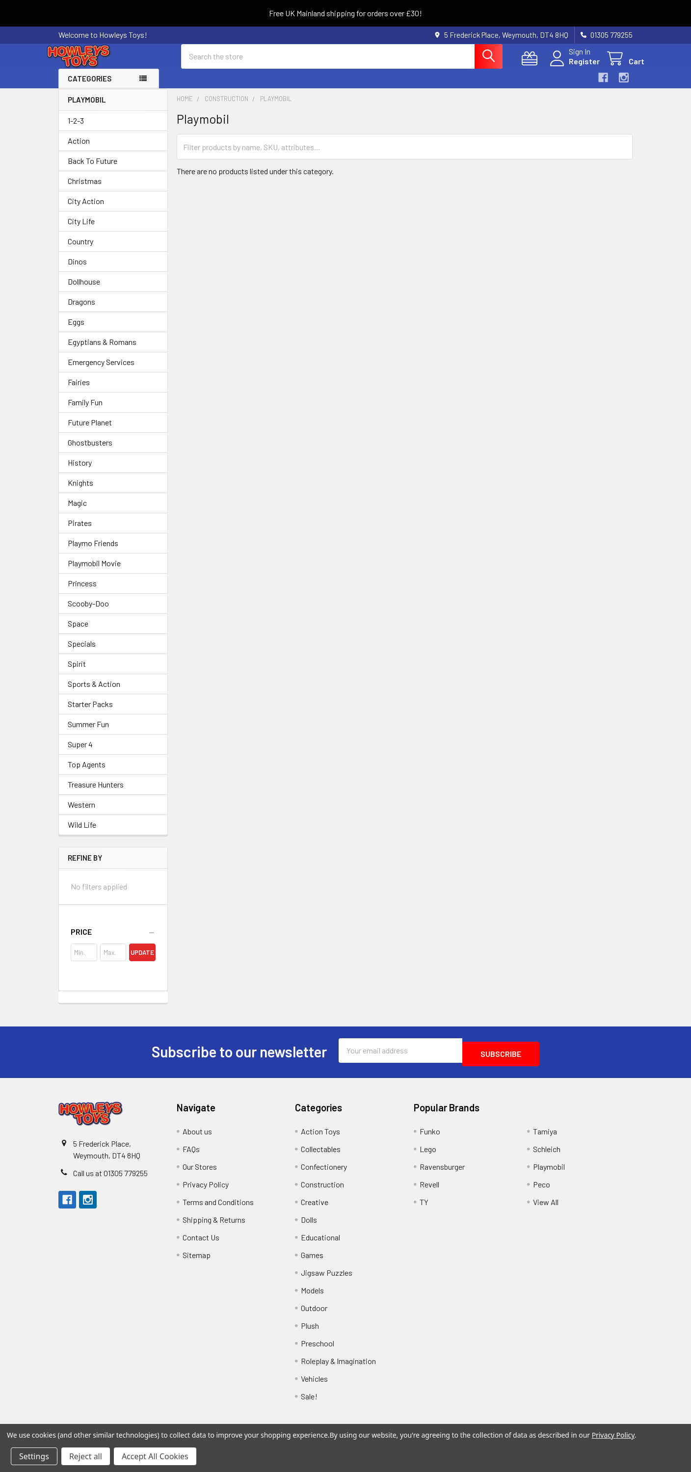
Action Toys (320, 1136)
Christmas (85, 189)
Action (79, 149)
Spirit (77, 672)
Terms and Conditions (218, 1207)
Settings (34, 1456)
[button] (113, 940)
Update (142, 961)
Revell (429, 1189)
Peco (541, 1189)
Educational (320, 1242)
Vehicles (314, 1384)
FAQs (191, 1154)
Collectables (321, 1154)
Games (312, 1260)
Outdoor (314, 1313)
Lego (428, 1154)
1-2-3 (76, 129)
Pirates (80, 531)
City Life (81, 230)
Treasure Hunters (96, 793)
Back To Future (92, 169)
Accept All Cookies (155, 1456)
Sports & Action (94, 692)
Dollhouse (84, 290)
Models (312, 1295)
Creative (314, 1207)
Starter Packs (90, 712)
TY (424, 1207)
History (80, 471)
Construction (322, 1189)
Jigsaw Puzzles (326, 1278)
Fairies (79, 390)
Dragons (81, 310)
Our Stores (200, 1172)
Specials (82, 652)
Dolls (309, 1225)
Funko (430, 1136)
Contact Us (201, 1242)
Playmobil (549, 1172)
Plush (310, 1331)
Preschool (317, 1348)
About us (197, 1136)
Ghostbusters (90, 451)
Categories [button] (89, 87)
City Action (86, 209)
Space (78, 632)
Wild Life (82, 833)
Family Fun (85, 411)
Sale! (309, 1401)
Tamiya (545, 1136)
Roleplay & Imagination (338, 1366)
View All (545, 1207)
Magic (77, 511)
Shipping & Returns (214, 1225)
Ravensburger (442, 1172)
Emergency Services (101, 370)
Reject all (85, 1456)
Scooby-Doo (88, 612)
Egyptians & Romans (102, 350)
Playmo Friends (93, 551)
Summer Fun (88, 732)
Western (81, 813)
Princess (82, 592)
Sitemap (197, 1260)
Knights (80, 491)
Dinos (77, 270)
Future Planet (90, 431)
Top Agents (87, 773)
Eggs (76, 330)
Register (572, 67)
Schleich (546, 1154)
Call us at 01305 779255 (110, 1178)
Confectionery (324, 1172)
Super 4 (80, 753)
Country (80, 250)
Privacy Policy (206, 1189)
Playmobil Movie (94, 572)
